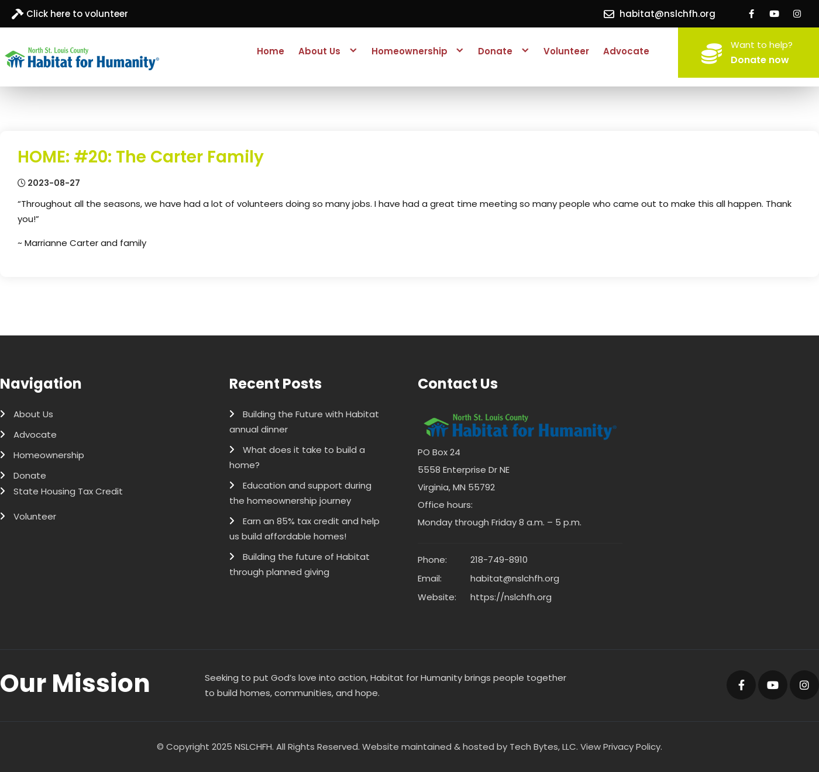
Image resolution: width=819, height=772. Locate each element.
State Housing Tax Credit (68, 491)
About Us (319, 51)
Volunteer (566, 51)
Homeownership (409, 51)
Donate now (760, 60)
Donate (495, 51)
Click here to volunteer (77, 14)
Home (270, 51)
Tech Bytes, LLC (543, 746)
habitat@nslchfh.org (667, 14)
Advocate (626, 51)
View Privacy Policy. (621, 746)
